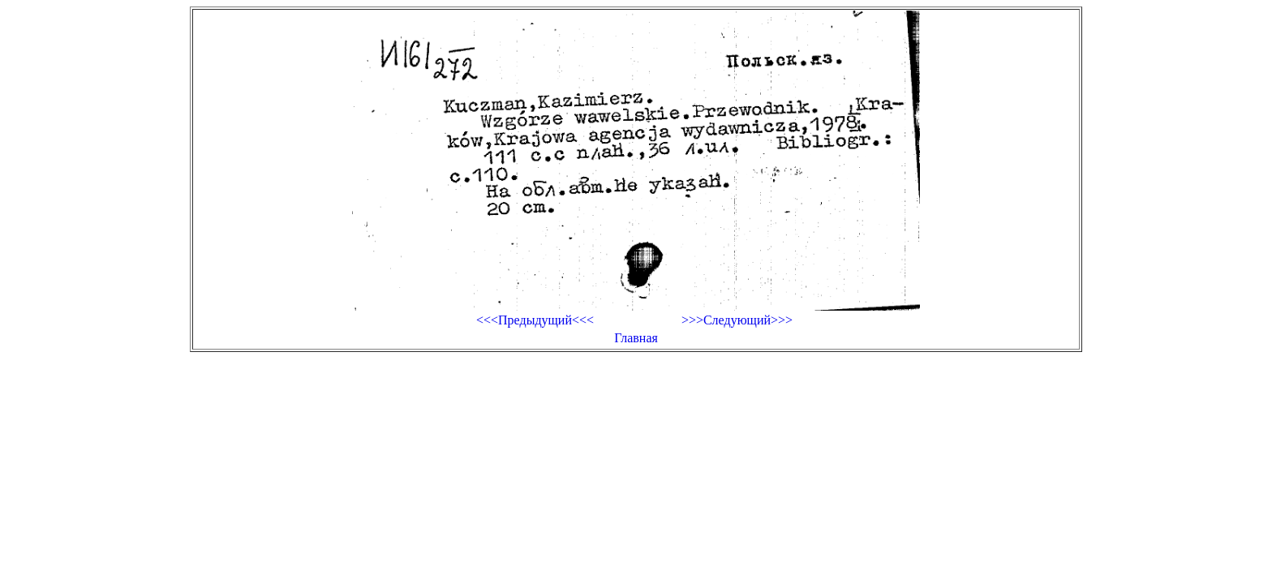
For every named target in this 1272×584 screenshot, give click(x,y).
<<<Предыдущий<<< (535, 320)
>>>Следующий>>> (737, 320)
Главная (636, 338)
